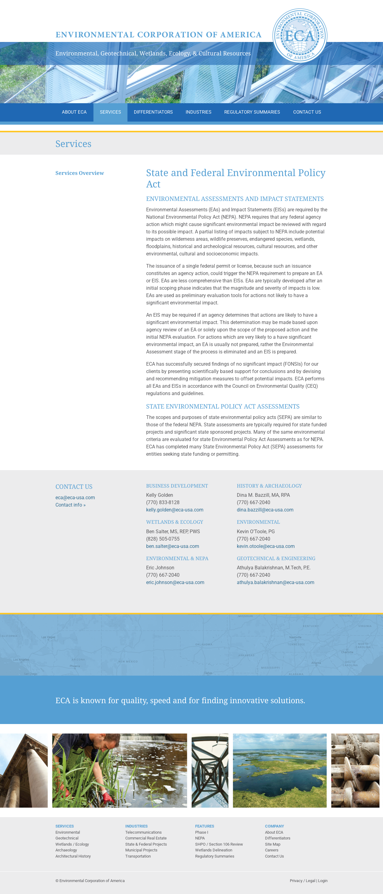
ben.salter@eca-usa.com (172, 546)
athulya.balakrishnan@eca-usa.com (275, 582)
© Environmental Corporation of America (90, 880)
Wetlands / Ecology (72, 844)
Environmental (67, 832)
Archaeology (66, 850)
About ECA (74, 112)
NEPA (200, 838)
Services (110, 112)
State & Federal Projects (146, 844)
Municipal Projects (141, 850)
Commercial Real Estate (146, 838)
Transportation (138, 856)
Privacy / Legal (302, 880)
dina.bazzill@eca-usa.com (265, 510)
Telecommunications (143, 832)
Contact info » (70, 505)
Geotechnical (66, 838)
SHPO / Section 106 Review (219, 844)
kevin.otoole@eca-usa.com (266, 546)
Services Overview (79, 173)
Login (323, 880)
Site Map (272, 844)
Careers (272, 850)
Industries (198, 112)
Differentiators (153, 112)
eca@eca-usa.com (75, 497)
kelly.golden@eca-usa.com (174, 510)
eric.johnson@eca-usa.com (175, 582)
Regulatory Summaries (252, 112)
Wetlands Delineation (213, 850)
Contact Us (307, 112)
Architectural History (73, 856)
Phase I (201, 832)
